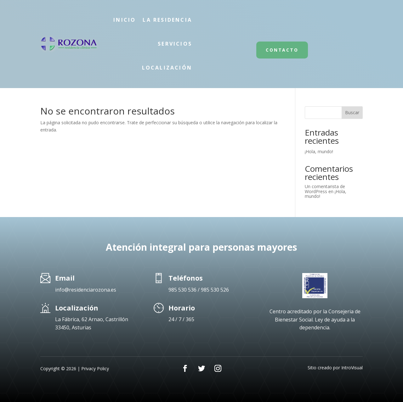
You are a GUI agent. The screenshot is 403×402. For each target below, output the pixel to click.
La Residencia (167, 19)
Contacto (282, 50)
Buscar (352, 112)
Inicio (124, 19)
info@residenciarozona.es (85, 289)
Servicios (175, 43)
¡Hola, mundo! (319, 151)
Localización (167, 67)
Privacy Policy (95, 368)
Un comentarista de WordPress (325, 188)
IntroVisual (352, 368)
